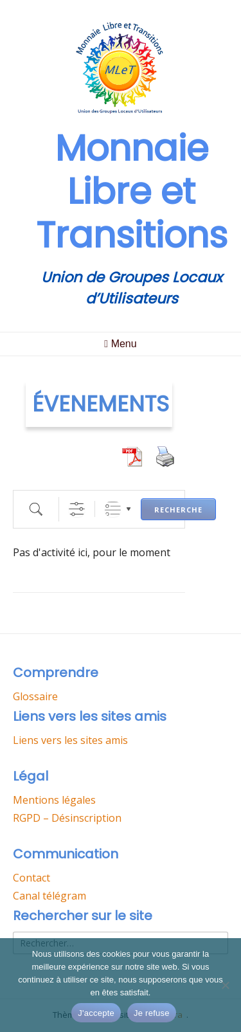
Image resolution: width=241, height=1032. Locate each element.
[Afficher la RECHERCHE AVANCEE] (77, 509)
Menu (120, 343)
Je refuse (152, 1013)
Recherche (178, 509)
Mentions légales (54, 800)
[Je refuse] (225, 985)
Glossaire (35, 696)
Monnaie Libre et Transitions (132, 191)
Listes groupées (113, 509)
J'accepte (96, 1013)
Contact (31, 878)
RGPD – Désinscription (67, 818)
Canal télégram (49, 896)
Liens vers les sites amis (70, 740)
